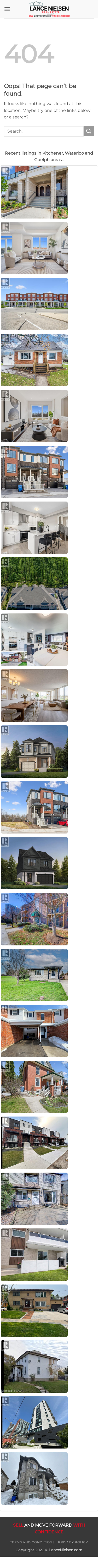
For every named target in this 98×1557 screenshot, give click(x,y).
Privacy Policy (73, 1542)
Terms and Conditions (32, 1542)
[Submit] (89, 131)
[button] (7, 9)
